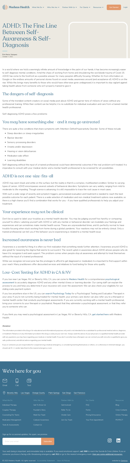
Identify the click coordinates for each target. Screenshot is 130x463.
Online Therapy (122, 415)
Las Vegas (25, 393)
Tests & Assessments (10, 425)
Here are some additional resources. (107, 454)
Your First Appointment (94, 420)
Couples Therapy (9, 410)
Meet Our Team (39, 415)
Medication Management (11, 420)
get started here (100, 314)
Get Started (113, 7)
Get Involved (66, 405)
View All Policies (63, 460)
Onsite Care (66, 415)
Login (125, 7)
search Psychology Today (58, 293)
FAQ (87, 405)
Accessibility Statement (46, 460)
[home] (16, 7)
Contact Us (37, 425)
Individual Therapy (9, 405)
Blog (117, 405)
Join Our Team (66, 420)
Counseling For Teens (10, 415)
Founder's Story (39, 410)
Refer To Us (65, 410)
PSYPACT (119, 420)
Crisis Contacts (121, 410)
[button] (37, 7)
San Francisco (79, 393)
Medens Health (76, 279)
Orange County (38, 393)
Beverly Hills (12, 393)
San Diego (66, 393)
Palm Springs (54, 393)
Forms (88, 410)
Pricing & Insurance (93, 415)
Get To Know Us (39, 405)
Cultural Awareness (41, 420)
